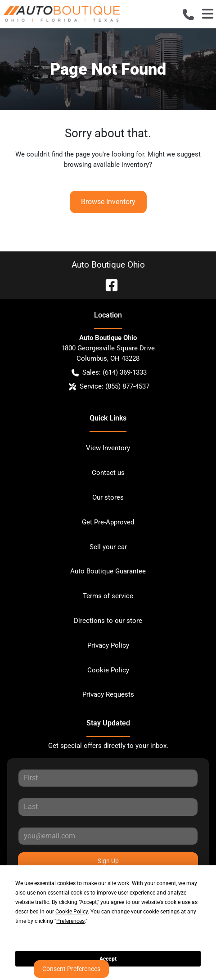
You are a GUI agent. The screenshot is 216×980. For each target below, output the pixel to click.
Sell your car (108, 547)
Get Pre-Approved (108, 522)
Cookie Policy (108, 670)
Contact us (108, 473)
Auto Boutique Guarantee (108, 571)
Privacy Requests (108, 694)
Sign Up (108, 860)
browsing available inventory (106, 165)
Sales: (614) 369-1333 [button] (109, 372)
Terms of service (108, 596)
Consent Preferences (71, 968)
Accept (108, 959)
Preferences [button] (70, 921)
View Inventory (108, 448)
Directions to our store (108, 621)
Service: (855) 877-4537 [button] (109, 386)
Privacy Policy (108, 645)
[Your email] (108, 836)
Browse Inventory (108, 201)
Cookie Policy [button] (71, 911)
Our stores (108, 497)
